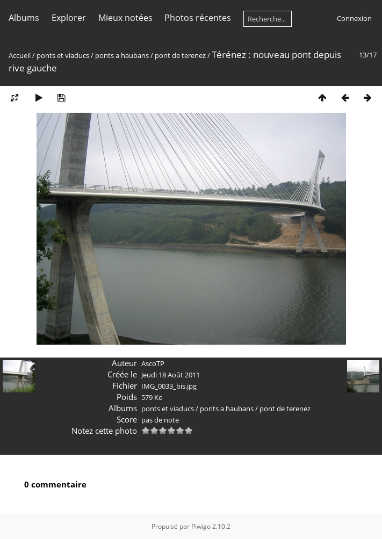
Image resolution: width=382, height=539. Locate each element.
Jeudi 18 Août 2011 (170, 375)
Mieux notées (125, 18)
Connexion (354, 18)
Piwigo (201, 526)
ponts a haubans (122, 55)
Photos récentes (197, 18)
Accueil (20, 55)
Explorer (69, 18)
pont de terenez (180, 55)
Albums (24, 18)
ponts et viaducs (63, 55)
